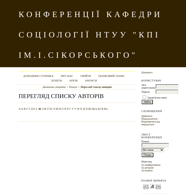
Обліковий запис (111, 76)
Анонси (91, 80)
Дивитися (146, 116)
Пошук (56, 80)
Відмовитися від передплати (150, 123)
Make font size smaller (146, 186)
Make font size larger (158, 186)
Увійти (85, 76)
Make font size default (152, 186)
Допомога (147, 72)
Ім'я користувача (148, 86)
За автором (147, 167)
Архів (73, 80)
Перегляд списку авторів (96, 86)
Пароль (146, 91)
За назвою (147, 170)
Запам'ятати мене (157, 97)
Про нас (67, 76)
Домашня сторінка (38, 76)
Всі (106, 108)
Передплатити (149, 118)
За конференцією (151, 164)
